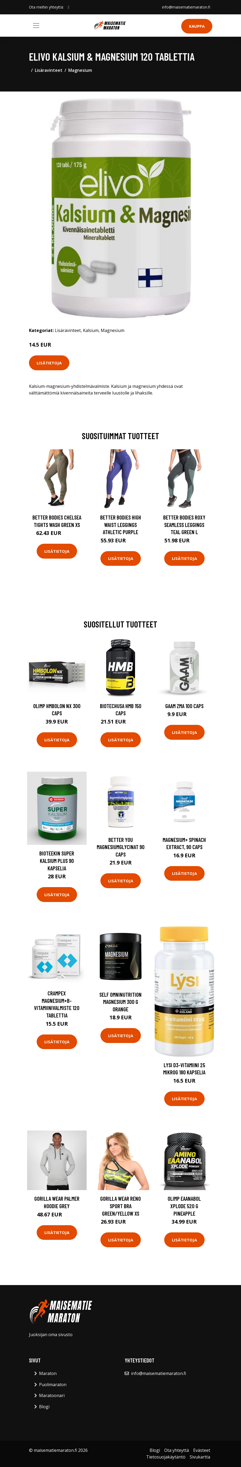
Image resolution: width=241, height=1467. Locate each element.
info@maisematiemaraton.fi (186, 7)
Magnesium (80, 70)
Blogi (44, 1407)
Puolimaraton (52, 1384)
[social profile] (68, 7)
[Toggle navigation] (36, 25)
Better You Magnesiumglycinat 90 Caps (121, 847)
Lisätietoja (49, 362)
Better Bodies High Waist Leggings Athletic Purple (120, 524)
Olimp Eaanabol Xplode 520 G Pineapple (184, 1205)
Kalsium (91, 330)
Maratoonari (52, 1395)
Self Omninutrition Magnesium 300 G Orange (120, 1001)
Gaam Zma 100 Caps (184, 706)
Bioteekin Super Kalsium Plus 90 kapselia (56, 860)
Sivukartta (200, 1457)
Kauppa (197, 26)
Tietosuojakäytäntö (165, 1457)
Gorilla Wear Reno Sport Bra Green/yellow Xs (120, 1205)
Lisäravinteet (48, 70)
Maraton (48, 1373)
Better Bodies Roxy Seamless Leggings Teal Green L (184, 524)
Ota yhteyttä (176, 1450)
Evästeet (201, 1450)
